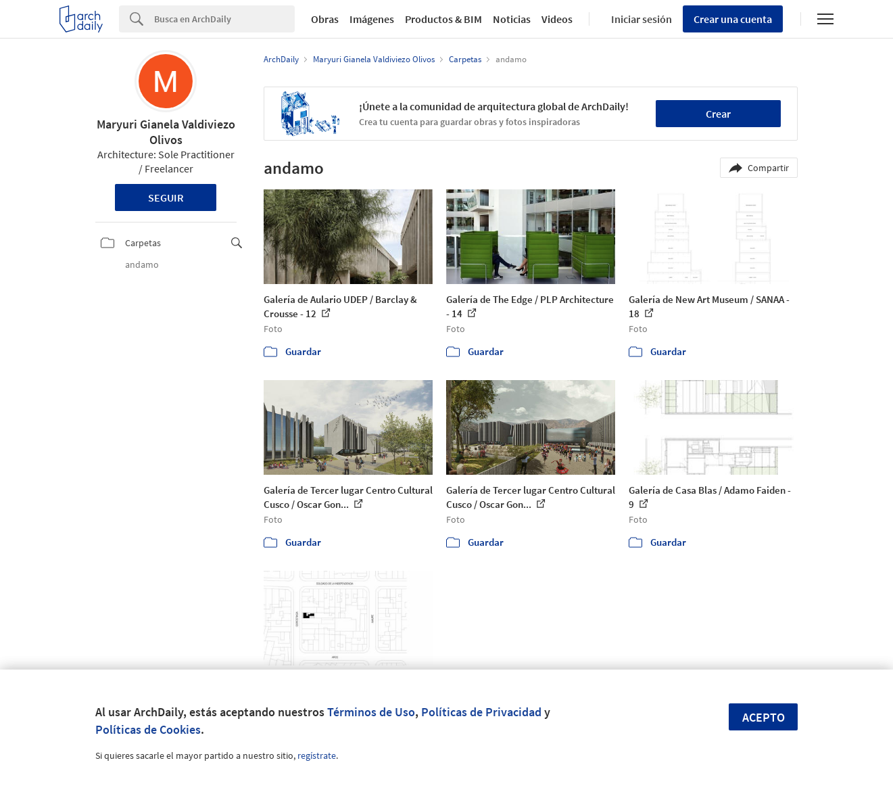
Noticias (512, 19)
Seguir (166, 197)
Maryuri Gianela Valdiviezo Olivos (166, 131)
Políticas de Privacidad (481, 712)
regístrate (316, 755)
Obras (325, 19)
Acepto (763, 717)
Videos (557, 19)
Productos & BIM (443, 19)
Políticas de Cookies (148, 729)
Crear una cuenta (733, 19)
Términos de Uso (371, 712)
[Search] (224, 18)
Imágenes (371, 19)
